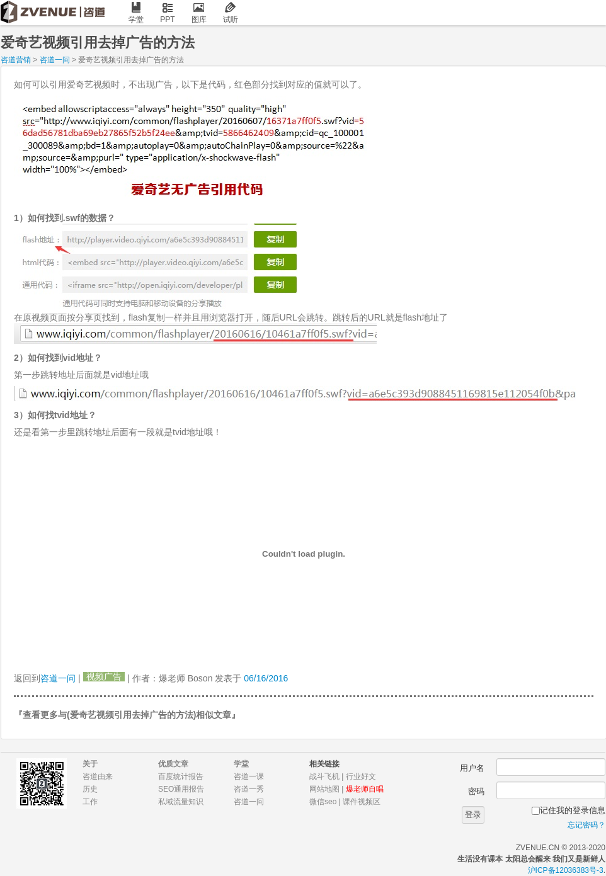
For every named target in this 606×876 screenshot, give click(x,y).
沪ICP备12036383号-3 (565, 870)
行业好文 (361, 776)
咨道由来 (98, 776)
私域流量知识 (180, 801)
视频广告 (104, 676)
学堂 (136, 13)
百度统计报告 (180, 776)
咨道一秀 (249, 789)
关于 (90, 763)
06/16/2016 (266, 678)
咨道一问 (55, 59)
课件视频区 (361, 801)
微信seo (322, 801)
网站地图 (324, 789)
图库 (199, 13)
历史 (90, 789)
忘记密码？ (586, 825)
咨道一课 (249, 776)
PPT (167, 13)
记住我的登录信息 (572, 810)
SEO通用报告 (181, 789)
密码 (476, 791)
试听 (230, 13)
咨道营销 (16, 59)
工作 (90, 801)
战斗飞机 (324, 776)
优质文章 (173, 763)
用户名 (472, 768)
